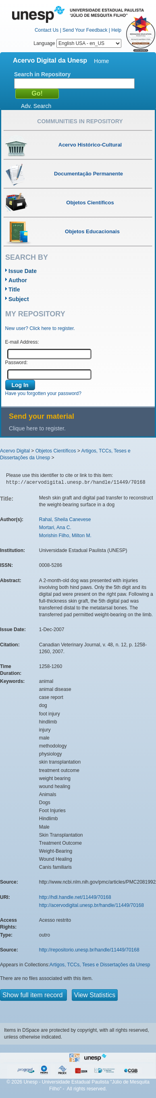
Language (77, 43)
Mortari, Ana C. (55, 527)
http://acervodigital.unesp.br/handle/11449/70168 (91, 905)
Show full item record (33, 995)
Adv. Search (36, 106)
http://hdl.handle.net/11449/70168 (75, 897)
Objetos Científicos (55, 451)
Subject (18, 299)
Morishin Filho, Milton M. (65, 535)
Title (14, 289)
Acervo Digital (15, 451)
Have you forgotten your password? (43, 393)
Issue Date (22, 271)
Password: (16, 362)
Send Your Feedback (84, 30)
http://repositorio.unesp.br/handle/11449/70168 (89, 950)
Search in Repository (42, 74)
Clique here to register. (37, 428)
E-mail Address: (22, 342)
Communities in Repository (80, 121)
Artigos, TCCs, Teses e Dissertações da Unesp (100, 965)
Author (17, 280)
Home (101, 61)
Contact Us (46, 30)
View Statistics (95, 995)
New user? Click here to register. (40, 328)
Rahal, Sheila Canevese (65, 519)
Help (116, 30)
